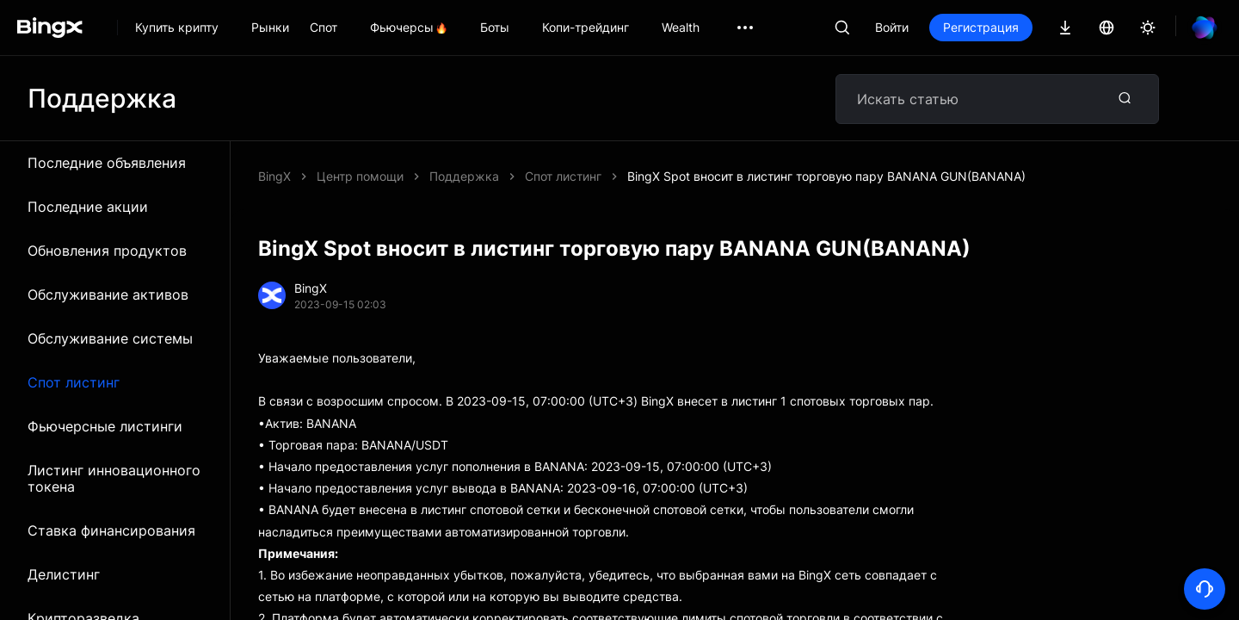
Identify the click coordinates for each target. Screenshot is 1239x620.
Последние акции (88, 206)
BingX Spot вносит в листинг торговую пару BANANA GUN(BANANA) (826, 176)
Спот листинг (74, 382)
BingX (274, 176)
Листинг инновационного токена (114, 478)
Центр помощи (360, 176)
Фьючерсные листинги (105, 426)
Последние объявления (107, 162)
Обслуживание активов (108, 294)
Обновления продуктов (107, 250)
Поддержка (464, 176)
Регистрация (981, 27)
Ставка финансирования (111, 530)
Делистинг (64, 574)
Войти (892, 27)
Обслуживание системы (110, 338)
